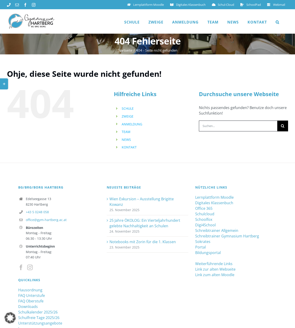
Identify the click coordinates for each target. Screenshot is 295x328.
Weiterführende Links (214, 263)
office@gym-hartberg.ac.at (46, 219)
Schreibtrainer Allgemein (216, 230)
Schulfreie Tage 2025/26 (38, 317)
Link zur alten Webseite (215, 269)
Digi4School (205, 224)
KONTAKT (129, 147)
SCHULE (128, 108)
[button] (277, 22)
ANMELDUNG (132, 124)
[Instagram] (30, 267)
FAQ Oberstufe (31, 300)
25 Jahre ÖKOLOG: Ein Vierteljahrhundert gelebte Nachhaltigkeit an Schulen (144, 223)
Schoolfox (203, 219)
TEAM (126, 131)
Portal (200, 246)
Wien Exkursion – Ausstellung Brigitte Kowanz (141, 201)
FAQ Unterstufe (31, 295)
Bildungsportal (208, 252)
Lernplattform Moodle (214, 197)
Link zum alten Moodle (214, 274)
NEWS (126, 139)
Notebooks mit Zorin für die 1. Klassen (142, 241)
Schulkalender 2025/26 (38, 311)
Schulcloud (204, 213)
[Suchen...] (238, 125)
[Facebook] (21, 267)
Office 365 (203, 208)
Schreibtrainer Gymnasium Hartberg (227, 235)
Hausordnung (30, 289)
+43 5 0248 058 (37, 212)
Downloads (28, 306)
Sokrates (202, 241)
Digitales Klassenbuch (214, 202)
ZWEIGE (127, 116)
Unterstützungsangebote (40, 322)
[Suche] (282, 125)
